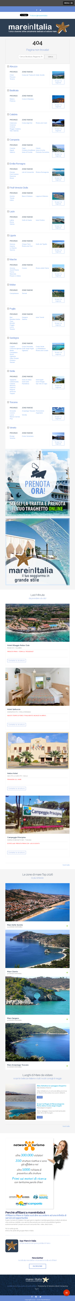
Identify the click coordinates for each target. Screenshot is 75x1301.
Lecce (12, 327)
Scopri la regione (58, 82)
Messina (12, 385)
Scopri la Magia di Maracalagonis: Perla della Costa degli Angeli (51, 1105)
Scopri (40, 1097)
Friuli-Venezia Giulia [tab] (17, 187)
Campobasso (14, 293)
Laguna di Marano (42, 196)
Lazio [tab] (11, 211)
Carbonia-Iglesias (15, 348)
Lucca (12, 415)
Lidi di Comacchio (28, 172)
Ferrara (12, 172)
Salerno (12, 152)
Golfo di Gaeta (27, 220)
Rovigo (12, 436)
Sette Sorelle (40, 75)
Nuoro (12, 354)
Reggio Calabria (15, 129)
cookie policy (31, 1286)
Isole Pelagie (40, 382)
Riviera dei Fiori (27, 246)
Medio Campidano (14, 351)
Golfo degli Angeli (28, 348)
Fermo (12, 272)
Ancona (12, 268)
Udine (12, 200)
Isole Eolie (25, 382)
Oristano (12, 360)
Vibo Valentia (14, 131)
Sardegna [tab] (13, 338)
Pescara (12, 77)
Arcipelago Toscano (28, 411)
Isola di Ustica (26, 380)
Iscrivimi (37, 1266)
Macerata (13, 274)
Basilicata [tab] (12, 90)
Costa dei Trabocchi (28, 75)
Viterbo (12, 224)
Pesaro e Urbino (15, 276)
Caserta (12, 148)
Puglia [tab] (11, 308)
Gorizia (12, 196)
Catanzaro (13, 123)
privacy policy (21, 1286)
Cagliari (12, 346)
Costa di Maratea (28, 99)
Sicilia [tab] (11, 371)
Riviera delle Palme (42, 268)
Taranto (12, 329)
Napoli (12, 150)
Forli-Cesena (14, 174)
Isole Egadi (39, 380)
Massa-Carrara (15, 417)
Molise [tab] (11, 284)
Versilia (24, 415)
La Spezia (13, 248)
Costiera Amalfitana (28, 150)
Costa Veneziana (27, 436)
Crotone (12, 127)
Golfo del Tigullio (41, 244)
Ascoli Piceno (14, 270)
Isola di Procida (27, 152)
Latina (12, 220)
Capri (24, 148)
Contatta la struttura (17, 660)
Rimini (12, 178)
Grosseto (13, 411)
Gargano (25, 317)
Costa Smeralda (27, 346)
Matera (12, 99)
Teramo (12, 79)
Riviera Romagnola (42, 172)
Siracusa (13, 391)
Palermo (12, 387)
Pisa (11, 419)
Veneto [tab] (11, 427)
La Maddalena (40, 348)
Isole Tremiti (40, 317)
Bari (11, 317)
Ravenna (13, 176)
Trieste (12, 198)
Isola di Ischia (40, 150)
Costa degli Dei (27, 123)
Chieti (12, 75)
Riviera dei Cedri (41, 123)
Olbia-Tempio (14, 358)
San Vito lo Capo (41, 384)
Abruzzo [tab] (12, 66)
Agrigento (13, 380)
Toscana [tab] (12, 402)
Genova (12, 244)
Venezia (12, 438)
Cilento (38, 148)
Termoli (24, 293)
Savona (12, 250)
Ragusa (12, 389)
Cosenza (13, 125)
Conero (24, 268)
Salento (24, 319)
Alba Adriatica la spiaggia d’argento (51, 1086)
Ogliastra (13, 356)
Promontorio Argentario (40, 412)
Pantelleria (25, 384)
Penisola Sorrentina (42, 152)
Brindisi (12, 323)
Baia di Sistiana (27, 196)
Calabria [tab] (12, 114)
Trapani (12, 393)
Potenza (12, 101)
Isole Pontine (40, 220)
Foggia (12, 325)
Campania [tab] (13, 139)
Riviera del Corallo (42, 350)
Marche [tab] (12, 259)
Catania (12, 384)
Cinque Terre (26, 244)
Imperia (12, 246)
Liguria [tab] (11, 235)
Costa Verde (40, 346)
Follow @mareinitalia (38, 16)
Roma (12, 222)
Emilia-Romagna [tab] (16, 163)
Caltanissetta (14, 382)
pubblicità (10, 1286)
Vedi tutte (66, 865)
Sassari (12, 362)
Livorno (12, 413)
